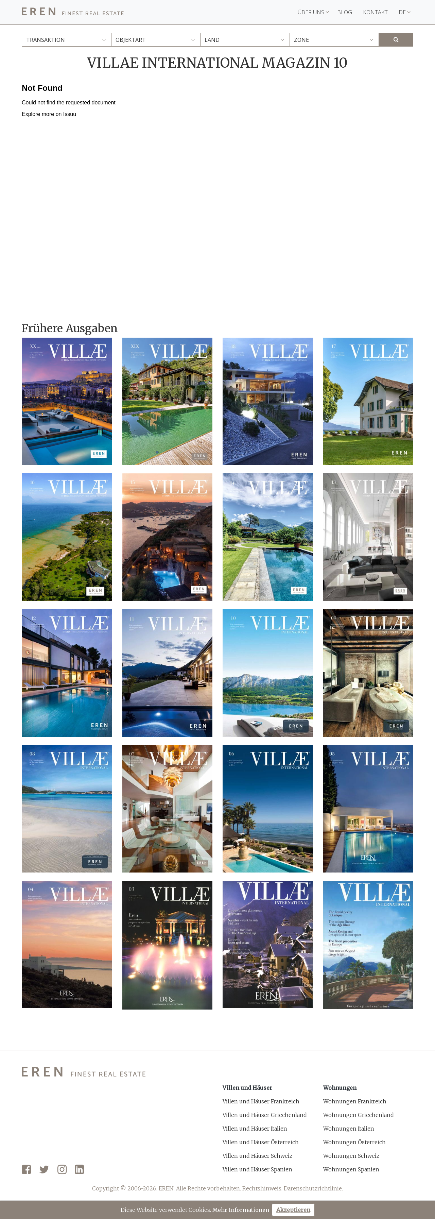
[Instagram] (62, 1170)
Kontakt (375, 12)
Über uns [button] (313, 12)
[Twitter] (44, 1170)
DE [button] (405, 12)
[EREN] (73, 12)
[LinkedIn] (79, 1170)
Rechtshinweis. (262, 1188)
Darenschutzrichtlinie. (313, 1188)
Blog (344, 12)
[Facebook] (26, 1170)
